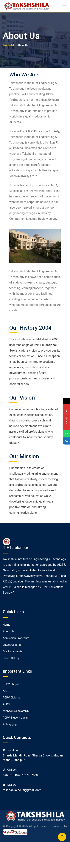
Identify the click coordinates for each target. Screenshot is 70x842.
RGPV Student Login (15, 717)
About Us (8, 631)
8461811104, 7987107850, (21, 775)
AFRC (6, 704)
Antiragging (10, 724)
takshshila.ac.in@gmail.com (22, 790)
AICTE (6, 691)
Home (6, 624)
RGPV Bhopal (11, 684)
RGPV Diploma (12, 697)
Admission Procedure (16, 638)
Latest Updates (12, 644)
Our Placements (12, 651)
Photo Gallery (11, 658)
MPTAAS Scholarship (16, 711)
